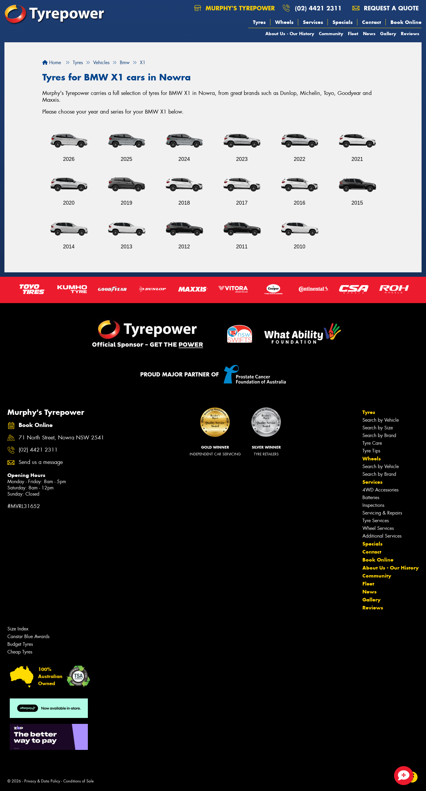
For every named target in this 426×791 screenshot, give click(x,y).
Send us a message (41, 462)
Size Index (17, 629)
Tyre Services (375, 520)
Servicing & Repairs (382, 513)
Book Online (406, 22)
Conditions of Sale (78, 781)
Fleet (353, 33)
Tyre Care (372, 443)
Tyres (259, 22)
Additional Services (381, 536)
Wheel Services (378, 528)
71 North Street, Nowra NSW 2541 (61, 437)
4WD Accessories (380, 490)
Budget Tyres (20, 644)
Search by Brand (379, 435)
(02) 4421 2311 (318, 8)
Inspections (373, 505)
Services (313, 22)
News (369, 33)
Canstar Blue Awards (28, 636)
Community (331, 33)
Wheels (284, 22)
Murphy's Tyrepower (234, 8)
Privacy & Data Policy (42, 781)
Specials (343, 22)
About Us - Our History (289, 33)
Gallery (388, 33)
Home (51, 62)
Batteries (370, 497)
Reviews (410, 33)
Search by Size (377, 428)
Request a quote (385, 8)
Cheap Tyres (19, 652)
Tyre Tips (371, 451)
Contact (371, 22)
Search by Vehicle (380, 420)
